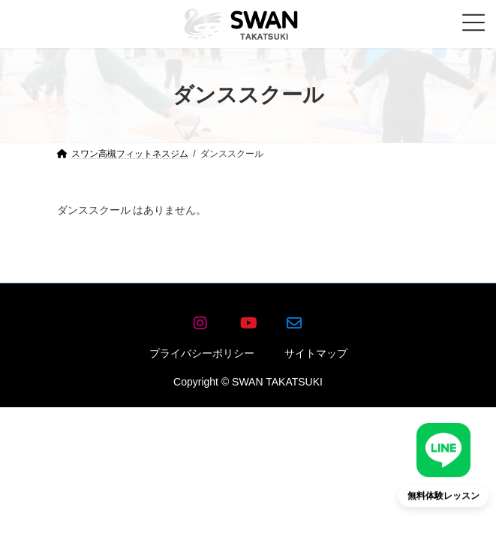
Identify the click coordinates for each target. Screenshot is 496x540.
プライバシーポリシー (201, 353)
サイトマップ (315, 353)
